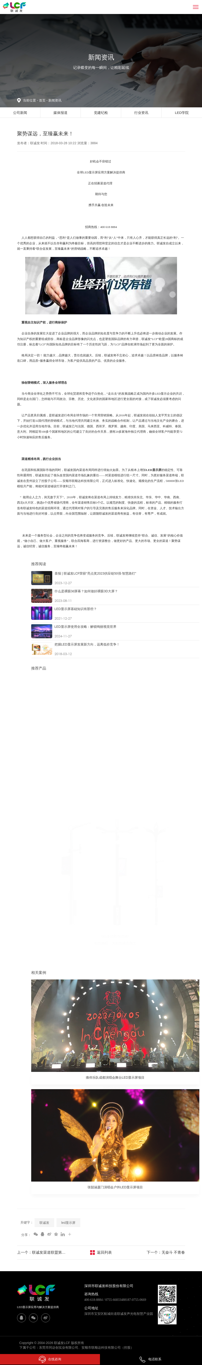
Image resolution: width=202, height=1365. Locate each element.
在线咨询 (50, 1359)
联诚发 (44, 1223)
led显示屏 (68, 1223)
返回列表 (104, 1252)
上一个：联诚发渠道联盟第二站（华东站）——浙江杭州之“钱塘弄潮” (42, 1252)
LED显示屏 (153, 470)
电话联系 (150, 1359)
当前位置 (31, 100)
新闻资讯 (54, 100)
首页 (42, 100)
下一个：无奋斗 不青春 (166, 1252)
